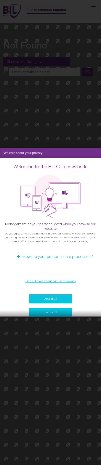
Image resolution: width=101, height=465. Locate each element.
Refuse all (51, 313)
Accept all (50, 300)
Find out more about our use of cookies (51, 282)
